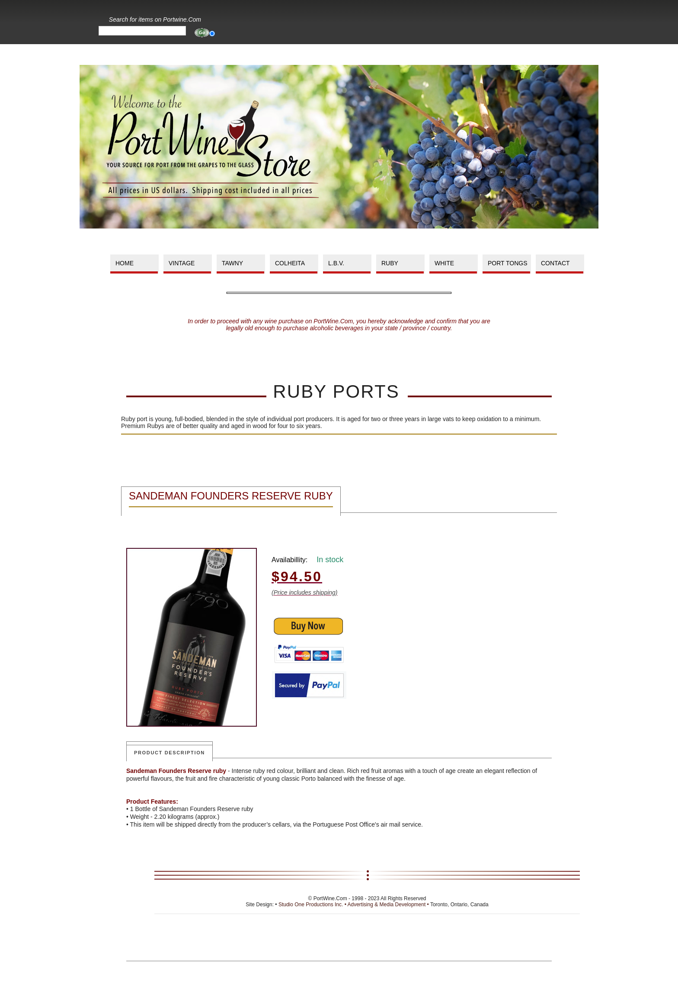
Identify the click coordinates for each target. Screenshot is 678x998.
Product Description (169, 752)
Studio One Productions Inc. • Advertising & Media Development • (354, 904)
